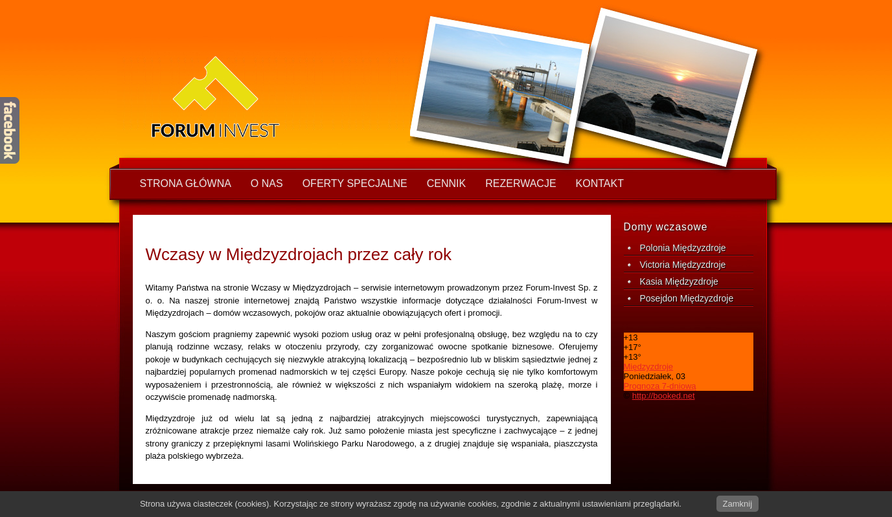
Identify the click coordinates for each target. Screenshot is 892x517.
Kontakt (600, 183)
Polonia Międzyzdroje (683, 248)
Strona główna (185, 183)
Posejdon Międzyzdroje (687, 298)
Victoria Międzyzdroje (683, 264)
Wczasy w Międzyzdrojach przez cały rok (299, 254)
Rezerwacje (520, 183)
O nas (267, 183)
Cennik (446, 183)
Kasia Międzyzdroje (679, 281)
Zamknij (738, 504)
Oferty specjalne (355, 183)
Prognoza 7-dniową (660, 386)
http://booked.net (663, 396)
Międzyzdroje (649, 366)
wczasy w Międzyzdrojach (263, 96)
